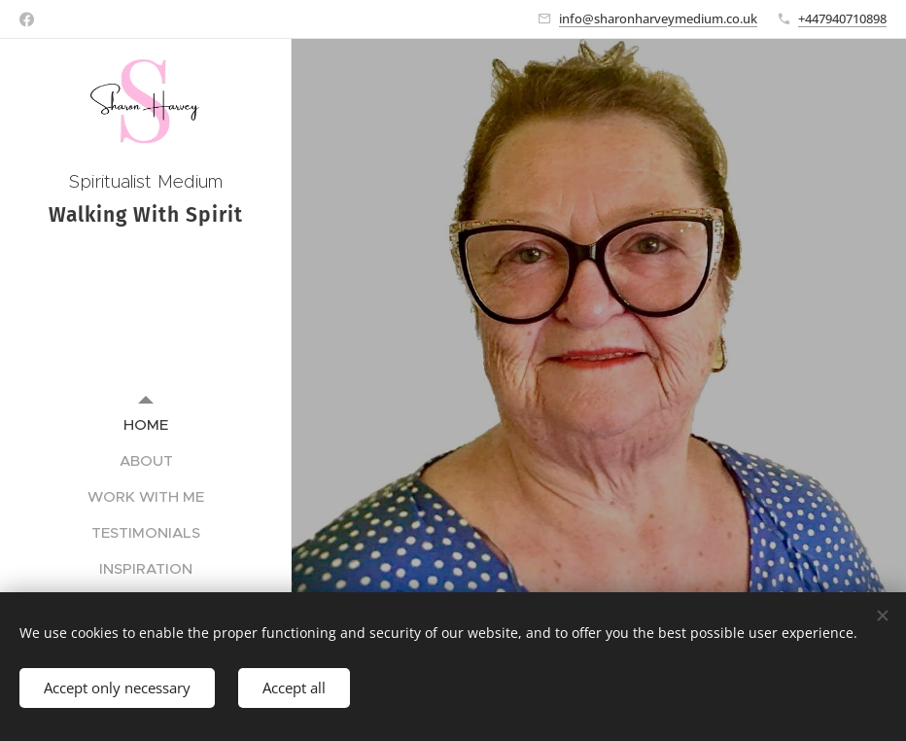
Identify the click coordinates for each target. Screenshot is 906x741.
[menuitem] (146, 424)
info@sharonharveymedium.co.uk (658, 18)
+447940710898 (842, 18)
